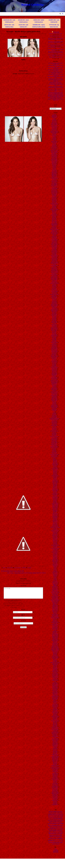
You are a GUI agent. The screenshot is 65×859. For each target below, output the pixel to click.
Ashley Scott (54, 201)
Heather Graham (54, 398)
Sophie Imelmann (55, 757)
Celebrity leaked (56, 32)
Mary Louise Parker (55, 601)
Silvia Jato (55, 747)
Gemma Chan (54, 379)
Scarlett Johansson (55, 733)
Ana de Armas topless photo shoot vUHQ (55, 92)
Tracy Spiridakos (55, 783)
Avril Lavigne (54, 206)
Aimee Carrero (54, 125)
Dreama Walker (54, 322)
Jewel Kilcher (55, 460)
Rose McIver (55, 710)
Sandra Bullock (55, 717)
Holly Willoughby (54, 407)
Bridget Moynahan (54, 223)
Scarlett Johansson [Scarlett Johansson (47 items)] (53, 838)
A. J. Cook (54, 114)
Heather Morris (54, 400)
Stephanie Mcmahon (55, 765)
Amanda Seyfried (54, 159)
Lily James (55, 570)
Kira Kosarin (55, 528)
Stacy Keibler (55, 763)
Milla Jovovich (55, 621)
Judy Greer (55, 473)
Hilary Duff (54, 403)
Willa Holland (55, 794)
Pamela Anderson (55, 671)
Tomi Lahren (55, 781)
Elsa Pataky (54, 340)
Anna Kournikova (54, 181)
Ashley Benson (54, 199)
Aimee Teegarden (54, 126)
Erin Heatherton (54, 361)
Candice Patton (54, 243)
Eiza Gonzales (54, 325)
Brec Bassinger (54, 222)
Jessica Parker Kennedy (54, 454)
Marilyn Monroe (55, 597)
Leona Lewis (55, 563)
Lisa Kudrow (55, 575)
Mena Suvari (55, 612)
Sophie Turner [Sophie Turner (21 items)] (56, 840)
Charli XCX (54, 266)
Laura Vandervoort (55, 551)
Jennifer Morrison (54, 447)
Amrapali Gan (54, 164)
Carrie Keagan (54, 254)
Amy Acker (54, 165)
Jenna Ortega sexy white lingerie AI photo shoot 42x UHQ (55, 64)
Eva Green (54, 363)
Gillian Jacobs (54, 385)
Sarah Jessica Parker (55, 727)
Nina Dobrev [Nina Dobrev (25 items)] (56, 835)
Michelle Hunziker (55, 614)
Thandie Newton (55, 777)
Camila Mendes (54, 237)
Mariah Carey (55, 595)
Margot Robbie (54, 591)
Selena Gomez (54, 734)
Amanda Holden (54, 156)
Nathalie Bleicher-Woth (55, 649)
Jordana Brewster (55, 469)
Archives (55, 106)
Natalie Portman (55, 645)
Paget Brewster (55, 670)
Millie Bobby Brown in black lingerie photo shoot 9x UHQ (55, 68)
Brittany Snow (54, 230)
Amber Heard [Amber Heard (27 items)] (60, 813)
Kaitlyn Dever (55, 486)
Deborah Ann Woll (54, 309)
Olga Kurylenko (55, 663)
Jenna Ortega (54, 437)
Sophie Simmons (55, 760)
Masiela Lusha (55, 603)
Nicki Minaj (55, 653)
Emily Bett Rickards (54, 342)
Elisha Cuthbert (54, 330)
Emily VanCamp (54, 350)
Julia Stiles (55, 478)
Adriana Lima (54, 122)
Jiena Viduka (55, 462)
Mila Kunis (55, 618)
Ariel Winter (54, 198)
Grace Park (54, 386)
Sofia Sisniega (55, 751)
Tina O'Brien (55, 780)
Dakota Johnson (54, 297)
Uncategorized (54, 785)
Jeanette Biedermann (54, 431)
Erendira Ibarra (54, 358)
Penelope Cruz (55, 676)
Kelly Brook (55, 519)
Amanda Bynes (54, 155)
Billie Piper (54, 217)
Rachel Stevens (55, 690)
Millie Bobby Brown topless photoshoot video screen (55, 77)
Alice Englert (54, 138)
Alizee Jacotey (54, 145)
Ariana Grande (54, 197)
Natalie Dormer (55, 644)
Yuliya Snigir (55, 796)
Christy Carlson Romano (54, 283)
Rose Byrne (55, 707)
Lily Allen (55, 567)
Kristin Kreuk (55, 536)
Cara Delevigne (54, 245)
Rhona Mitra (55, 699)
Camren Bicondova (54, 239)
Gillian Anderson (54, 384)
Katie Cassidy (55, 508)
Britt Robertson (54, 228)
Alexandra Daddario (54, 132)
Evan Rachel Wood (54, 367)
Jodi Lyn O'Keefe (55, 464)
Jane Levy (54, 426)
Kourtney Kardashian (55, 530)
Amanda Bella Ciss (54, 154)
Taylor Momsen (55, 774)
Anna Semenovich (54, 185)
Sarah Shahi (55, 730)
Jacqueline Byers (54, 417)
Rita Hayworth (55, 701)
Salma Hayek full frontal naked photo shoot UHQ (55, 88)
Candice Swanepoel (54, 244)
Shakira (55, 737)
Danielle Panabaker (54, 304)
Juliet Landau (55, 483)
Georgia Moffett (54, 382)
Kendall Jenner (55, 521)
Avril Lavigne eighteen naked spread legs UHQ (55, 85)
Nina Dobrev (55, 661)
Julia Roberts (55, 476)
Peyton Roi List (55, 679)
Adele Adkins (54, 119)
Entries (55, 849)
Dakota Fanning (54, 296)
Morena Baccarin (55, 635)
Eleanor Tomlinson (54, 328)
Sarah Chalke (55, 724)
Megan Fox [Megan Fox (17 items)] (50, 832)
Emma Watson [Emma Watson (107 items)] (58, 819)
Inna (54, 412)
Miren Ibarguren (55, 626)
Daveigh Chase (54, 306)
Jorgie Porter (55, 471)
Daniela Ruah (54, 301)
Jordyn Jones (55, 470)
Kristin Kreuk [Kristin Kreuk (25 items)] (59, 830)
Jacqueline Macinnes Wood (54, 418)
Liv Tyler (55, 577)
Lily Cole (55, 568)
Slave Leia (55, 749)
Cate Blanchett (54, 257)
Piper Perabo (55, 682)
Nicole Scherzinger (55, 657)
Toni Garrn (55, 782)
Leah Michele (55, 557)
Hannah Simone (54, 394)
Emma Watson (53, 354)
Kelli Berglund (55, 517)
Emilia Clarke (54, 341)
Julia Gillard (55, 474)
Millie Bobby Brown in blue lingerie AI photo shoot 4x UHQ (55, 70)
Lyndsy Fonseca (55, 582)
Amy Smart (54, 169)
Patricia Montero (55, 675)
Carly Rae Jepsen (54, 250)
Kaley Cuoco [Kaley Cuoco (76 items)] (57, 825)
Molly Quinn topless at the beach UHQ (55, 86)
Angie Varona (54, 177)
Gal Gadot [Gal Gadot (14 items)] (61, 820)
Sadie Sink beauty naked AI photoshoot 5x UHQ (55, 66)
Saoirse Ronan (55, 719)
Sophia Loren (55, 755)
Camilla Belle (54, 238)
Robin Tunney (55, 704)
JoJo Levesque (55, 467)
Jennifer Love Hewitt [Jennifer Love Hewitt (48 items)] (58, 823)
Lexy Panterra (55, 565)
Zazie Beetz (55, 799)
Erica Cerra (54, 359)
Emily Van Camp (54, 349)
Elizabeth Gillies (54, 334)
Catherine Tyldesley (54, 262)
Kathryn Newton (55, 507)
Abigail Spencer (54, 116)
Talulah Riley (55, 770)
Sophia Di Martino (55, 754)
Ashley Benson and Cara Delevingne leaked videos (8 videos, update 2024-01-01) (55, 39)
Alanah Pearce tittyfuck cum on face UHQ (55, 78)
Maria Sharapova (55, 594)
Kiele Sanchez (55, 523)
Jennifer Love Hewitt (54, 446)
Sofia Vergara (55, 752)
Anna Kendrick (54, 180)
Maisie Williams (54, 586)
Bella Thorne (54, 211)
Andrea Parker (54, 171)
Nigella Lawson (55, 658)
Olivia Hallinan (55, 664)
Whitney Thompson (55, 793)
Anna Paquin (54, 182)
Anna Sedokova (54, 184)
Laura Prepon (55, 550)
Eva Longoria (54, 364)
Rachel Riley (55, 689)
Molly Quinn (55, 632)
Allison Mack (54, 146)
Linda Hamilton (55, 572)
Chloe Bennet (54, 273)
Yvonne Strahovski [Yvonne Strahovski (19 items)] (55, 844)
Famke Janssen (54, 370)
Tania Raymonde (55, 771)
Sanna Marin (55, 718)
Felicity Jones (54, 371)
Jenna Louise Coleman (54, 436)
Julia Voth (55, 479)
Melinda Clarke (55, 606)
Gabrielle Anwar (54, 373)
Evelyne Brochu (54, 369)
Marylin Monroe (55, 602)
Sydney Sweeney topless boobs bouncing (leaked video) (55, 80)
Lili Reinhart (55, 566)
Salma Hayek (55, 715)
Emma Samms (54, 352)
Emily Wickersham (54, 351)
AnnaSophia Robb (54, 188)
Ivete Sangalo (54, 416)
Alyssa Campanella (54, 152)
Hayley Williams (54, 397)
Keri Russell (55, 522)
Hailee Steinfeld (54, 389)
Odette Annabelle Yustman (55, 662)
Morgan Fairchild (55, 636)
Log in (56, 848)
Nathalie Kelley (55, 651)
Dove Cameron (54, 321)
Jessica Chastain (54, 452)
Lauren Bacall (55, 554)
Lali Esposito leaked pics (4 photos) (56, 35)
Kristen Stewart (55, 535)
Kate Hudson (55, 499)
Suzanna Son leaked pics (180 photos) (54, 47)
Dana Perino (54, 300)
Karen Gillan (55, 491)
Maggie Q (55, 585)
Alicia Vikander (54, 142)
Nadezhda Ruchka (55, 640)
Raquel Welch (55, 693)
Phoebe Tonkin (55, 680)
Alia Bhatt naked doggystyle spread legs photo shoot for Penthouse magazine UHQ (55, 94)
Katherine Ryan (55, 506)
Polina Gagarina (55, 683)
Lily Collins (55, 569)
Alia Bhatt (54, 137)
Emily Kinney (54, 346)
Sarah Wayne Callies (55, 732)
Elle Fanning (54, 337)
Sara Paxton (55, 721)
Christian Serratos (54, 276)
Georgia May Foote (54, 381)
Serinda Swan (55, 735)
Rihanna (54, 700)
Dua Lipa (54, 323)
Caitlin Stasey (54, 234)
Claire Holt (54, 287)
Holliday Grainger (54, 405)
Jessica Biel (54, 451)
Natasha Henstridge (55, 648)
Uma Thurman (55, 784)
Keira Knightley (54, 516)
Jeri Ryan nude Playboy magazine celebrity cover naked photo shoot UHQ (55, 97)
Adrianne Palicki (54, 123)
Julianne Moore (55, 482)
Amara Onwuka (54, 161)
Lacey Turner (55, 541)
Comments (55, 850)
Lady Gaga (55, 542)
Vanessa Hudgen (55, 787)
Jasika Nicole (54, 429)
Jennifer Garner (54, 443)
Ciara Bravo (54, 284)
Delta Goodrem (54, 311)
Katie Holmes (55, 509)
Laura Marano (55, 549)
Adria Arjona (54, 121)
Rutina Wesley (55, 712)
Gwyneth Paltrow (54, 388)
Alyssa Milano (54, 153)
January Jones (54, 428)
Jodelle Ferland (55, 463)
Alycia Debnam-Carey (54, 150)
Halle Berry (54, 390)
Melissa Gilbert (55, 608)
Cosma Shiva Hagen (54, 291)
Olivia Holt (55, 666)
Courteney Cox (54, 293)
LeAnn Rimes (55, 558)
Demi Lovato (54, 312)
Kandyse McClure (55, 489)
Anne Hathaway (54, 190)
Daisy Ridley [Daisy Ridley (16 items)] (50, 817)
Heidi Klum (54, 401)
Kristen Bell (55, 532)
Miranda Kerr (55, 625)
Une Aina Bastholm (55, 786)
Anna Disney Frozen (54, 178)
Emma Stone (54, 353)
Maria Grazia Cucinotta (55, 592)
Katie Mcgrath (55, 510)
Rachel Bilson (55, 686)
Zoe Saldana (55, 802)
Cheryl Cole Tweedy (54, 272)
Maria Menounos (55, 593)
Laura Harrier (55, 547)
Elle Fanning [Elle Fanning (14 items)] (60, 817)
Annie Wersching (54, 191)
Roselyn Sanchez (55, 711)
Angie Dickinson (54, 174)
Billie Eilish (54, 216)
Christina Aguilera (54, 277)
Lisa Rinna (55, 576)
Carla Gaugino (54, 248)
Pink (55, 681)
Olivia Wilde (55, 669)
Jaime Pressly (54, 420)
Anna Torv (54, 187)
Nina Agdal (55, 660)
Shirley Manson (55, 744)
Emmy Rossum (54, 357)
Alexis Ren (54, 134)
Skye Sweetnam (55, 748)
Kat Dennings (55, 494)
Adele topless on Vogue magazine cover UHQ (55, 95)
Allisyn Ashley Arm (54, 147)
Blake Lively (54, 219)
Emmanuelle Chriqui (54, 356)
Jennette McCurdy (54, 438)
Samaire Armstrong (55, 716)
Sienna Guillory (55, 745)
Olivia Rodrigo (55, 668)
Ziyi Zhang (55, 801)
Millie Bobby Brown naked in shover (55, 83)
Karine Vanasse (55, 493)
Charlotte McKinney (54, 270)
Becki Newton (54, 210)
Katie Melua (55, 511)
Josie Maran (55, 472)
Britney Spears (54, 227)
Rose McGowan (55, 709)
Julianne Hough (55, 481)
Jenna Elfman (54, 434)
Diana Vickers (54, 315)
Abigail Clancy (54, 115)
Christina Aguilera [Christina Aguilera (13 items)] (60, 815)
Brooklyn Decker (54, 231)
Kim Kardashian (55, 526)
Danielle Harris (54, 303)
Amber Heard (54, 163)
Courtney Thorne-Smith (54, 294)
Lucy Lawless (55, 580)
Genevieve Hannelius (54, 380)
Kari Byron (55, 492)
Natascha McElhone (55, 646)
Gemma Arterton (54, 377)
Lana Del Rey (55, 544)
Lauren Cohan (55, 555)
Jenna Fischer (54, 435)
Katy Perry (55, 512)
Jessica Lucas (54, 453)
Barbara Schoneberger (54, 209)
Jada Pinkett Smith (54, 419)
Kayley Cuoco (55, 514)
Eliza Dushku (54, 332)
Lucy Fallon (55, 578)
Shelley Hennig (55, 743)
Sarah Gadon (55, 725)
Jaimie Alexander (54, 422)
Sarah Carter (55, 723)
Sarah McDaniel (55, 728)
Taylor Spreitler (55, 775)
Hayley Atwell (54, 396)
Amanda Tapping (54, 160)
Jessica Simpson (54, 455)
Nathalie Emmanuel (55, 650)
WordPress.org (55, 852)
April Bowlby (54, 194)
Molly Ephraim (55, 631)
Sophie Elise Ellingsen (55, 756)
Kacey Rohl (55, 485)
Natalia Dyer (55, 642)
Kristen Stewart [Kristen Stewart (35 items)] (52, 830)
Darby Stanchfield (54, 305)
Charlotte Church (54, 268)
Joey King (55, 466)
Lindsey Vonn (55, 574)
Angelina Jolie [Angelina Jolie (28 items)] (51, 814)
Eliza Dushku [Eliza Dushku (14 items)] (55, 817)
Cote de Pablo (54, 292)
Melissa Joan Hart (55, 610)
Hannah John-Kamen (54, 391)
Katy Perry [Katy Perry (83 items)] (54, 829)
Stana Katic (55, 764)
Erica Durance (54, 360)
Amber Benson (54, 162)
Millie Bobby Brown (55, 622)
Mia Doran (55, 613)
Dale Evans (54, 298)
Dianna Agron (54, 319)
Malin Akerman (55, 587)
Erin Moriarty (54, 362)
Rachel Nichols (55, 688)
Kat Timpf (55, 495)
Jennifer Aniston (54, 439)
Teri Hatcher (55, 776)
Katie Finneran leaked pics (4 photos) (55, 33)
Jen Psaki (54, 432)
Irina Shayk (54, 413)
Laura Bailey (55, 546)
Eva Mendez (54, 366)
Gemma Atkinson (54, 378)
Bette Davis (54, 213)
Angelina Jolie (54, 173)
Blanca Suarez (54, 220)
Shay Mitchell (55, 742)
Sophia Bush (55, 753)
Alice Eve (54, 140)
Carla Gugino (54, 249)
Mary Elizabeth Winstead (55, 600)
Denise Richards (54, 314)
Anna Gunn (54, 179)
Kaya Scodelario (55, 513)
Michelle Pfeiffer (55, 615)
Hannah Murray (54, 392)
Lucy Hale (55, 579)
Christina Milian (54, 279)
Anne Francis (54, 189)
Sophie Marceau (55, 758)
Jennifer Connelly (54, 442)
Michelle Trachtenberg (55, 617)
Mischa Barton (55, 627)
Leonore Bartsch (55, 564)
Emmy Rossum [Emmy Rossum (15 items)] (50, 820)
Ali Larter (54, 136)
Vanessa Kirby (55, 789)
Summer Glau (54, 766)
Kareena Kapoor (55, 490)
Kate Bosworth (55, 498)
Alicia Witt (54, 143)
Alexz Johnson (54, 135)
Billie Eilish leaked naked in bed (55, 82)
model (55, 630)
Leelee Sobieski (55, 559)
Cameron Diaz (54, 236)
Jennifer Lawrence (54, 444)
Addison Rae (54, 117)
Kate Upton (55, 501)
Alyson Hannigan (54, 151)
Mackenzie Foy (55, 583)
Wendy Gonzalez (55, 791)
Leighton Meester (55, 560)
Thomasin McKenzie (55, 779)
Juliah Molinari (55, 480)
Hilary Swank (54, 404)
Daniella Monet (54, 302)
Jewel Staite (55, 461)
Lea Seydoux (55, 556)
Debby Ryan (54, 307)
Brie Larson (54, 226)
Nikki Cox (55, 659)
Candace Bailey (54, 240)
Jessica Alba (54, 450)
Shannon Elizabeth (55, 739)
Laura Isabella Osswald (55, 548)
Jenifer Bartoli (54, 433)
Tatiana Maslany (55, 773)
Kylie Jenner (55, 539)
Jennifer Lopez (54, 445)
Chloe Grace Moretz (54, 274)
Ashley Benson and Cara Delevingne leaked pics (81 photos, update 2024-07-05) (55, 42)
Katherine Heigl (55, 504)
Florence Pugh (54, 372)
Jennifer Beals (54, 441)
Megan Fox (55, 604)
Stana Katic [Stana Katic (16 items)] (61, 840)
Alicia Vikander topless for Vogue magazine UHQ (12, 571)
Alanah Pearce (54, 129)
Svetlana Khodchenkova (55, 767)
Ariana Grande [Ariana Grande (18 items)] (57, 814)
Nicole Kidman (55, 655)
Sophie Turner (54, 761)
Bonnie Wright (54, 221)
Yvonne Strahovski (55, 798)
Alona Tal (54, 149)
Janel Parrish (54, 427)
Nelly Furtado (55, 652)
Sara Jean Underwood (55, 720)
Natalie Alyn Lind (55, 643)
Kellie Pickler (55, 518)
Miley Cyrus (55, 620)
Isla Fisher (54, 414)
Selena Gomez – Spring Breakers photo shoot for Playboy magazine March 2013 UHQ (26, 573)
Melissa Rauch (54, 611)
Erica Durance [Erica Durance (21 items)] (56, 820)
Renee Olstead (55, 697)
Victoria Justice (54, 790)
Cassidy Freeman (54, 256)
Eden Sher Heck (54, 324)
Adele (54, 118)
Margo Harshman (55, 589)
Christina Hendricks (54, 278)
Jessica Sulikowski (54, 456)
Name (23, 609)
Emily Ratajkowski (54, 348)
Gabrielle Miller (54, 375)
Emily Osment (54, 347)
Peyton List (55, 678)
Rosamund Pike (55, 705)
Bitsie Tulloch (54, 218)
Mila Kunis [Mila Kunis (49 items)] (51, 833)
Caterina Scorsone (54, 258)
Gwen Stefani (54, 387)
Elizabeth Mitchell (54, 335)
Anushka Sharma (54, 192)
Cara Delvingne (54, 247)
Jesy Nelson (54, 458)
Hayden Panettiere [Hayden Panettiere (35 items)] (53, 822)
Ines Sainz (54, 410)
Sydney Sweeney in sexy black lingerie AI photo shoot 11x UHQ (56, 73)
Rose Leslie (55, 708)
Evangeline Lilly (54, 368)
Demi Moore (54, 313)
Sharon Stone (55, 741)
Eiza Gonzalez (54, 326)
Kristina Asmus (55, 537)
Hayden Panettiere (54, 395)
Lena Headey (55, 561)
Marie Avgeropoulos (55, 596)
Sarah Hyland (55, 726)
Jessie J (54, 457)
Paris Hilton (55, 672)
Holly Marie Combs (54, 406)
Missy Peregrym (55, 629)
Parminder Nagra (55, 673)
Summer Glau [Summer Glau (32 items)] (52, 842)
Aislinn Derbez (54, 128)
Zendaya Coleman (55, 800)
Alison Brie (54, 144)
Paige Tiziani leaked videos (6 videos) (55, 57)
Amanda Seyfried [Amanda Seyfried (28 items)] (52, 813)
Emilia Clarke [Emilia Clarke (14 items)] (51, 818)
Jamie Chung (54, 424)
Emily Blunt (54, 343)
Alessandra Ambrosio (54, 131)
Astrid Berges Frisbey (54, 203)
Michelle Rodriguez (55, 616)
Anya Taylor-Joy (54, 193)
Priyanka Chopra (55, 685)
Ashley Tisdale (54, 202)
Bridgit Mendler (54, 225)
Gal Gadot (24, 567)
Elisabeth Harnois (54, 329)
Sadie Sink (55, 714)
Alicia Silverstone (54, 141)
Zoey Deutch (55, 803)
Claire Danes (54, 285)
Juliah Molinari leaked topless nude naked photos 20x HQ (55, 75)
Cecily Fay (54, 264)
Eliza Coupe (54, 331)
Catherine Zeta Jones (54, 263)
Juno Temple (55, 484)
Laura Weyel (55, 552)
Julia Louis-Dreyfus (55, 475)
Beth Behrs (54, 212)
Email (23, 614)
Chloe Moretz (54, 275)
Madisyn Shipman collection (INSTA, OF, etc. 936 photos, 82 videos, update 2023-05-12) (55, 52)
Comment (23, 585)
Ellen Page (54, 338)
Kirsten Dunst (55, 529)
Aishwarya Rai (54, 127)
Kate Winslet (55, 502)
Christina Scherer (54, 282)
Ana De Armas (54, 170)
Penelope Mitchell (55, 677)
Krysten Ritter (55, 538)
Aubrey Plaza (54, 204)
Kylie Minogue (55, 540)
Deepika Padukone (54, 310)
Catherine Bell (54, 259)
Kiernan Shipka (55, 525)
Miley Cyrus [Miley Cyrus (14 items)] (56, 833)
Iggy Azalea (54, 408)
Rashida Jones (55, 695)
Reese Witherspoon (55, 696)
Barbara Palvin (54, 208)
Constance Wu (54, 289)
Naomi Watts (55, 641)
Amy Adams (54, 166)
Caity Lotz (54, 235)
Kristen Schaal (55, 533)
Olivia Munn (55, 667)
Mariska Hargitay (55, 598)
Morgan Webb (55, 638)
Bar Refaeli (54, 207)
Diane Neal (54, 317)
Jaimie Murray (54, 423)
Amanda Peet (54, 157)
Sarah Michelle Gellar (55, 729)
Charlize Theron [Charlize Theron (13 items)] (54, 815)
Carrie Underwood (54, 255)
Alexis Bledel (54, 133)
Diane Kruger (54, 316)
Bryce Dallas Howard (54, 232)
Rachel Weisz (55, 691)
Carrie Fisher (54, 253)
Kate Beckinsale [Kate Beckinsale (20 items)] (57, 827)
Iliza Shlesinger (54, 409)
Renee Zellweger (55, 698)
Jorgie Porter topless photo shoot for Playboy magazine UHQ (55, 99)
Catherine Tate (54, 260)
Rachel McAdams (55, 687)
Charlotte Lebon (54, 269)
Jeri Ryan (54, 448)
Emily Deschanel (54, 344)
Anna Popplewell (54, 183)
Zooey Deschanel (55, 804)
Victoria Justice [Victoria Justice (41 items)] (59, 842)
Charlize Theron (54, 267)
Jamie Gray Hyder (54, 425)
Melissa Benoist (55, 607)
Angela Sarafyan (54, 172)
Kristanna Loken (55, 531)
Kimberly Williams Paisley (55, 527)
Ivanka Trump (54, 415)
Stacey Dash (55, 762)
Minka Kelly (55, 623)
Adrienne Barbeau (54, 124)
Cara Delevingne (54, 246)
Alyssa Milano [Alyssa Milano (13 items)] (59, 811)
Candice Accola (54, 241)
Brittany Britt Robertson (54, 229)
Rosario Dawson (55, 706)
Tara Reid (55, 772)
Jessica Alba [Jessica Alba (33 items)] (51, 825)
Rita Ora (55, 702)
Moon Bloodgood (55, 634)
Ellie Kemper (54, 339)
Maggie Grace (55, 584)
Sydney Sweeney (55, 768)
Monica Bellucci (55, 633)
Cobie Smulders (54, 288)
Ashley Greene (54, 200)
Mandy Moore (55, 588)
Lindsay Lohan (54, 573)
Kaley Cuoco (55, 488)
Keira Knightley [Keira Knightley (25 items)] (60, 829)
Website (23, 620)
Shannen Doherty (55, 738)
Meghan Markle (55, 605)
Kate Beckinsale (55, 497)
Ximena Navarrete (55, 795)
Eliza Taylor (54, 333)
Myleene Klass (55, 639)
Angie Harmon (54, 175)
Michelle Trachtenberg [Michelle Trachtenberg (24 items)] (58, 832)
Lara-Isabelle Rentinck (55, 545)
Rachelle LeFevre (55, 692)
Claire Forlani (54, 286)
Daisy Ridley (54, 295)
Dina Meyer (54, 320)
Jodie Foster (55, 465)
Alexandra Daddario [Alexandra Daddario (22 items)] (53, 811)
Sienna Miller (55, 746)
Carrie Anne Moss (54, 251)
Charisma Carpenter (54, 265)
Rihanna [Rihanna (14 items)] (53, 836)
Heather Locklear (54, 399)
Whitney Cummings (55, 792)
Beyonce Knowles (54, 215)
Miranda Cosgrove (55, 624)
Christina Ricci (54, 281)
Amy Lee (54, 168)
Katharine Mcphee (55, 503)
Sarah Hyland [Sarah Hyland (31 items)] (59, 836)
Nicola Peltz (55, 654)
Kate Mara (55, 500)
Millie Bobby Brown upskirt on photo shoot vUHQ (55, 90)
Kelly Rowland (55, 520)
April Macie (54, 195)
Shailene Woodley (55, 736)
